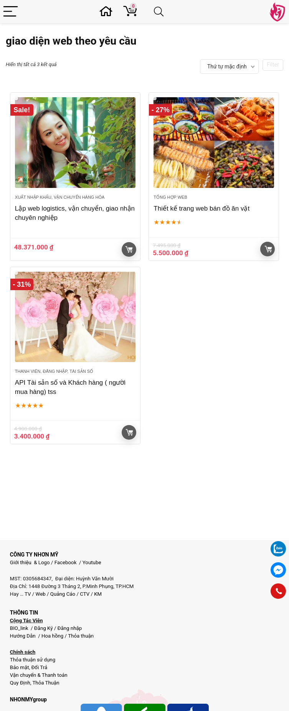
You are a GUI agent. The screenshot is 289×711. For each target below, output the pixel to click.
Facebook (65, 562)
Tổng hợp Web (170, 197)
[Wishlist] (108, 12)
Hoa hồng (52, 636)
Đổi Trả (39, 667)
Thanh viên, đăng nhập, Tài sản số (54, 371)
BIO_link (20, 628)
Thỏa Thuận (45, 683)
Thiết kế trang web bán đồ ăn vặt (201, 208)
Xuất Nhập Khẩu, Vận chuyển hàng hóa (59, 197)
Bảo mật (19, 667)
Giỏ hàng (268, 249)
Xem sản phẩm (129, 249)
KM (98, 594)
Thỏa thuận (80, 636)
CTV (84, 594)
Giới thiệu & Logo (30, 562)
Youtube (92, 562)
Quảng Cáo (62, 594)
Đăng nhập (70, 628)
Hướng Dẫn (23, 636)
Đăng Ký (44, 628)
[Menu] (10, 12)
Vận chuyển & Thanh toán (39, 675)
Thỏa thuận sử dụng (32, 660)
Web (41, 594)
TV (27, 594)
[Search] (160, 12)
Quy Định (20, 683)
